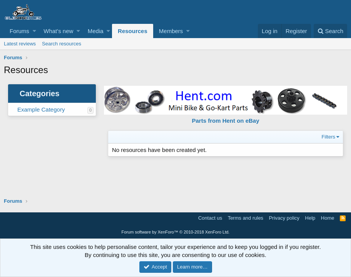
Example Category (41, 109)
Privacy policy (284, 218)
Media (96, 31)
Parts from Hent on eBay (225, 120)
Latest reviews (20, 44)
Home (327, 218)
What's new (58, 31)
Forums (19, 31)
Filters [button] (328, 137)
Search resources (61, 44)
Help (310, 218)
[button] (34, 31)
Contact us (210, 218)
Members (171, 31)
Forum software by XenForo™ (176, 232)
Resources (132, 31)
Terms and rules (245, 218)
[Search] (330, 31)
